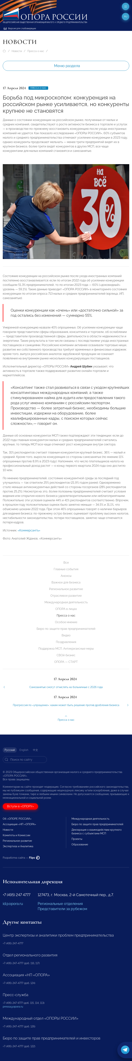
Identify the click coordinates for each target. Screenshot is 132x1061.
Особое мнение (66, 622)
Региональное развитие (66, 589)
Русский (10, 750)
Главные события (66, 569)
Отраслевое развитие (66, 595)
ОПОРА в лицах (66, 609)
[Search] (25, 759)
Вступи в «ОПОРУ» (20, 806)
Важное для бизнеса (66, 582)
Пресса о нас (35, 51)
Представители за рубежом (62, 909)
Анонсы (66, 576)
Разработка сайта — (21, 857)
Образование (80, 844)
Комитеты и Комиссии (16, 835)
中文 (35, 750)
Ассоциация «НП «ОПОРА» (19, 824)
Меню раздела (67, 66)
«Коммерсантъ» (29, 536)
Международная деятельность (66, 602)
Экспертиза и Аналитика (18, 846)
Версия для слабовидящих (20, 28)
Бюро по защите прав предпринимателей (66, 628)
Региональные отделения (60, 903)
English (23, 750)
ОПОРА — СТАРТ (66, 662)
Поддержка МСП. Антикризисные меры (66, 648)
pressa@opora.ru (13, 1006)
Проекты (77, 838)
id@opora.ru (13, 903)
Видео (66, 635)
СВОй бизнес (66, 655)
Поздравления (66, 642)
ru (125, 16)
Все (66, 562)
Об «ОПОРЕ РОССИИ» (17, 818)
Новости (17, 51)
